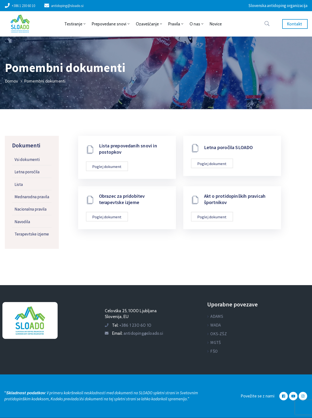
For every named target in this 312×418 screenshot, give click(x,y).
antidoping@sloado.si (67, 5)
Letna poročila (27, 172)
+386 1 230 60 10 (23, 5)
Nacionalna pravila (30, 209)
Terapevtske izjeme (32, 234)
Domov (11, 81)
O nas (197, 24)
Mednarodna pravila (32, 196)
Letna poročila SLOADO (228, 147)
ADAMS (216, 316)
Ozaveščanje (149, 24)
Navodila (22, 221)
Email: (137, 333)
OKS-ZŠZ (218, 333)
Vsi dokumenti (27, 159)
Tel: (131, 325)
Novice (216, 24)
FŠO (214, 351)
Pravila (176, 24)
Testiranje (75, 24)
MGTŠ (215, 342)
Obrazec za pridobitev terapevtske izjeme (122, 199)
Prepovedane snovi (111, 24)
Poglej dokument (107, 166)
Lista (19, 184)
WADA (215, 325)
